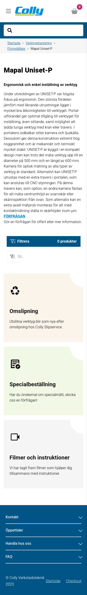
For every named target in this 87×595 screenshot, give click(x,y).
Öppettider (43, 530)
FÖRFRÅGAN (14, 216)
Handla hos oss (43, 543)
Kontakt (43, 517)
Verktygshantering (39, 43)
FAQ (43, 557)
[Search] (43, 30)
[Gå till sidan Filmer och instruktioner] (43, 454)
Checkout (73, 581)
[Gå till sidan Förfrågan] (43, 381)
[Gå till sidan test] (43, 307)
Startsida (13, 43)
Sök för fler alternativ (22, 256)
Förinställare (16, 48)
